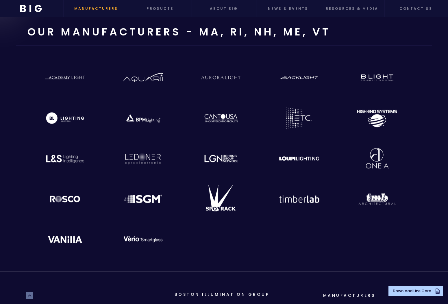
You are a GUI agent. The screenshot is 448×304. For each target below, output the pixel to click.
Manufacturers (349, 295)
